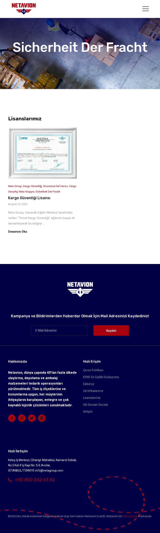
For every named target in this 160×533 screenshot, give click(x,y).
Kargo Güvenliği (32, 186)
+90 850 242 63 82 (31, 480)
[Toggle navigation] (145, 9)
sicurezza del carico (55, 186)
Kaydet (111, 330)
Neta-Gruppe (26, 191)
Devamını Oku (17, 231)
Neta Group (15, 186)
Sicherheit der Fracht (47, 191)
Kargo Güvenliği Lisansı (29, 198)
